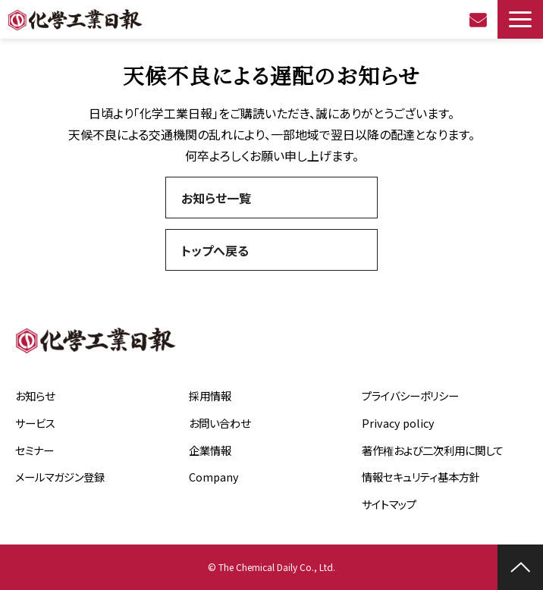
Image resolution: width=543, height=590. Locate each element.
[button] (520, 19)
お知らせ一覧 (216, 198)
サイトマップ (389, 504)
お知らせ (35, 395)
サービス (35, 423)
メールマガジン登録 (60, 477)
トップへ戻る (215, 250)
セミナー (34, 450)
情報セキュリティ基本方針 (421, 477)
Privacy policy (398, 423)
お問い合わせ (480, 20)
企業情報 (210, 450)
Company (214, 477)
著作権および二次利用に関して (433, 450)
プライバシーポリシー (410, 395)
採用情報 (210, 395)
